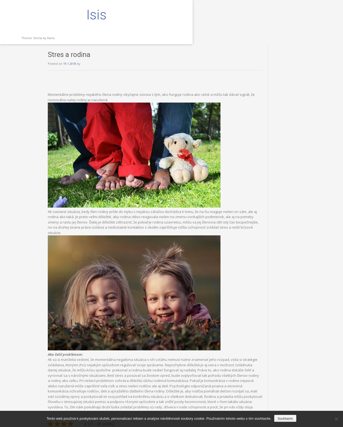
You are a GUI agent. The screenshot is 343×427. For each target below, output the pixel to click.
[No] (336, 419)
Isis (38, 15)
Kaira (51, 38)
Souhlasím (285, 419)
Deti (98, 399)
